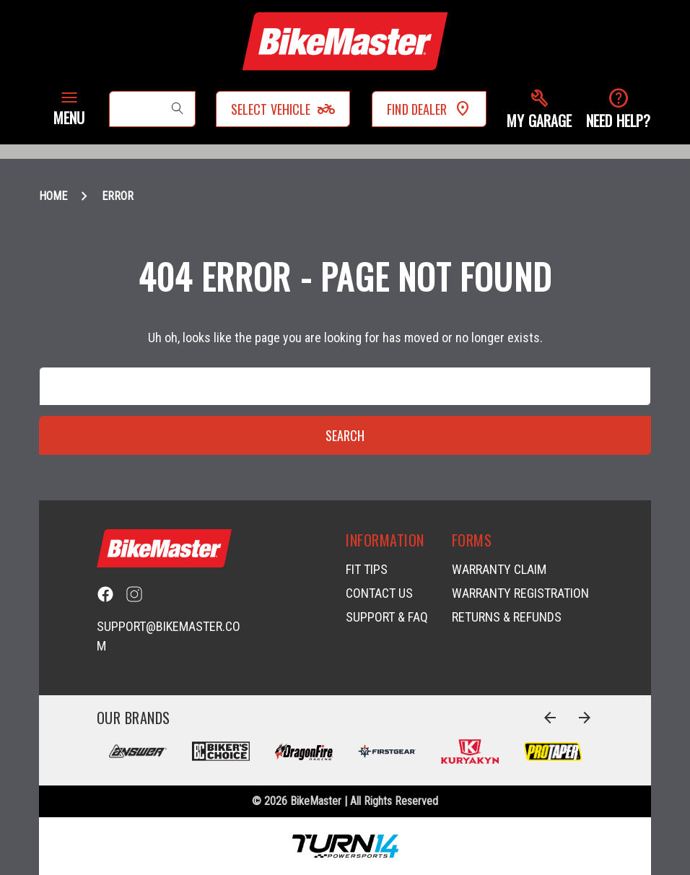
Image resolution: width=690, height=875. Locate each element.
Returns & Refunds (507, 616)
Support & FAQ (387, 616)
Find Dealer (429, 109)
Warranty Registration (520, 593)
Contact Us (379, 593)
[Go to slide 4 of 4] (550, 717)
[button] (539, 109)
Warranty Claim (499, 569)
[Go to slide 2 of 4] (584, 717)
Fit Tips (367, 569)
